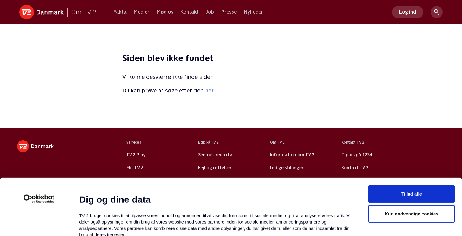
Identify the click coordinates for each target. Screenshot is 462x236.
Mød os (165, 12)
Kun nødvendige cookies (411, 160)
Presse (229, 12)
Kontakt (190, 12)
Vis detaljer (293, 224)
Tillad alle (411, 141)
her (209, 90)
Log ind (407, 12)
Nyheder (253, 12)
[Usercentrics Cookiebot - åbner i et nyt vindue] (39, 145)
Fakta (120, 12)
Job (210, 12)
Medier (141, 12)
